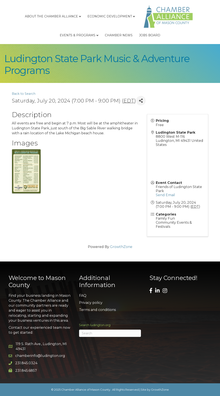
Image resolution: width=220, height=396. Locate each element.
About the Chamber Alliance (51, 16)
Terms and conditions (97, 310)
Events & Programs (77, 35)
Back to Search (23, 94)
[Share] (141, 100)
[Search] (110, 333)
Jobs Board (149, 35)
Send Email (165, 195)
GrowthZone (121, 247)
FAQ (82, 296)
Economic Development (109, 16)
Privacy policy (90, 303)
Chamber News (119, 35)
